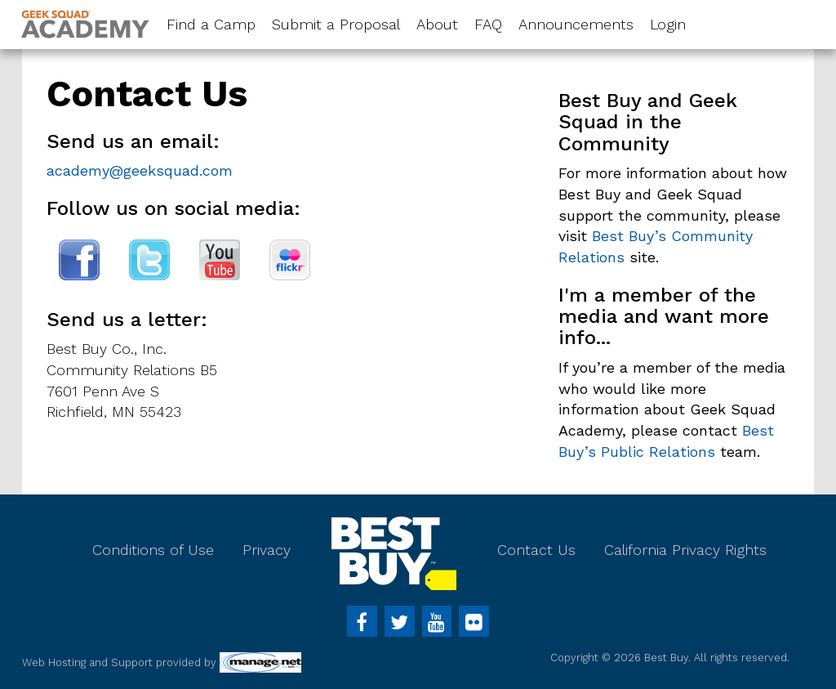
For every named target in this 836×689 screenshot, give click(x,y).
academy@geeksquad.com (140, 170)
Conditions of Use (153, 549)
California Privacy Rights (685, 549)
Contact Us (536, 549)
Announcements (576, 24)
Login (668, 24)
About (437, 24)
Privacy (266, 549)
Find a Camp (211, 24)
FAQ (488, 24)
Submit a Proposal (336, 24)
